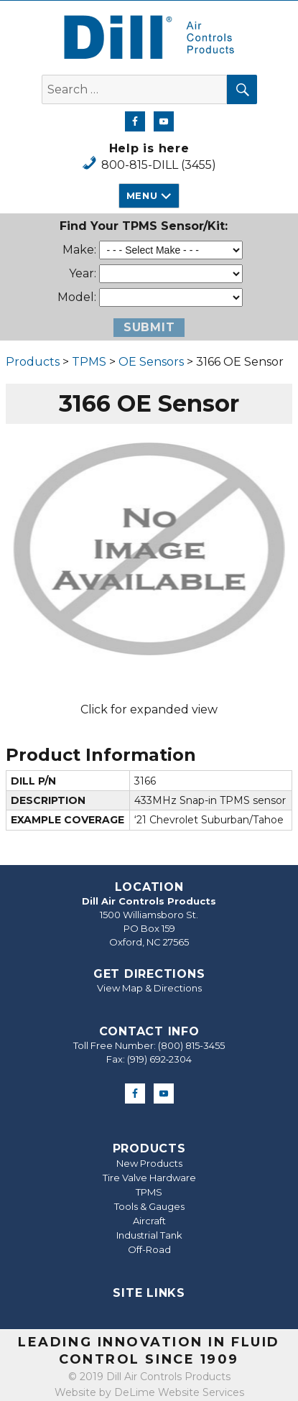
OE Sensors (151, 362)
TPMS (89, 362)
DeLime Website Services (179, 1392)
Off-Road (149, 1249)
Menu (141, 195)
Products (33, 362)
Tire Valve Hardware (149, 1177)
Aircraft (149, 1220)
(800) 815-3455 (191, 1045)
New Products (149, 1163)
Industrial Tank (149, 1235)
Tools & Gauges (149, 1206)
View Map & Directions (149, 988)
